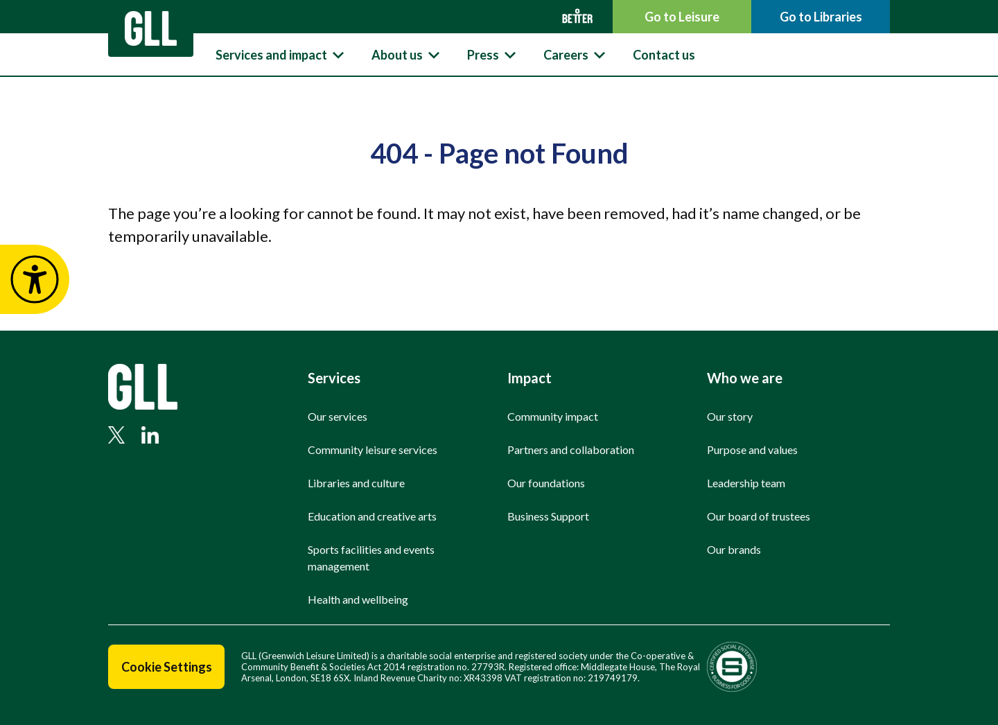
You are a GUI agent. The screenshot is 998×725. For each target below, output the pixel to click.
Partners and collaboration (570, 449)
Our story (730, 416)
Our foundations (546, 482)
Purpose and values (752, 449)
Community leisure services (372, 449)
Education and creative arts (372, 516)
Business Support (548, 516)
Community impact (552, 416)
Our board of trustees (758, 516)
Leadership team (746, 482)
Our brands (734, 549)
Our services (337, 416)
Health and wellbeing (358, 599)
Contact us (664, 54)
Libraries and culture (356, 482)
